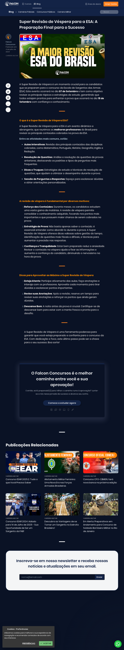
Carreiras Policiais (26, 12)
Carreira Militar (64, 12)
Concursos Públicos (46, 12)
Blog (10, 11)
